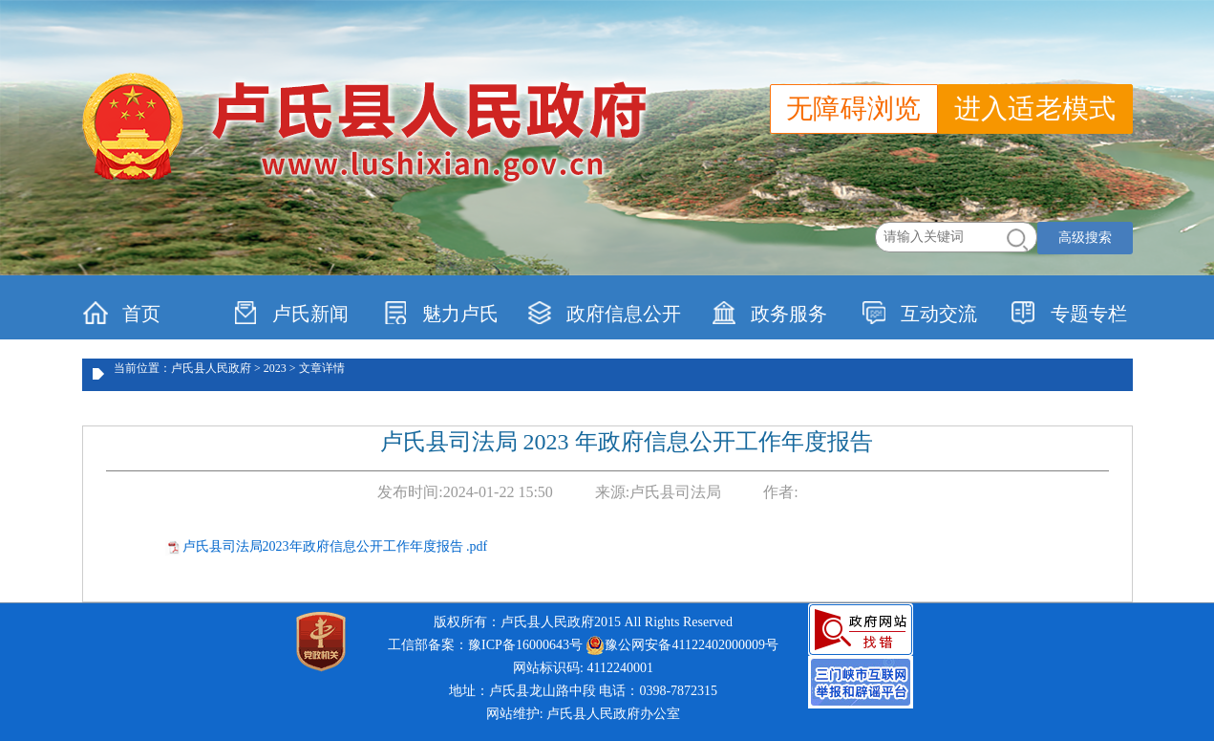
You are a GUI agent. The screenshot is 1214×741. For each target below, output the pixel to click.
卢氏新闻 (291, 312)
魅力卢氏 (441, 312)
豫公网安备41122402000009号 (681, 645)
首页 (121, 312)
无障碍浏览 (854, 108)
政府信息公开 (604, 312)
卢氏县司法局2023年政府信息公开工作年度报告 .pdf (335, 546)
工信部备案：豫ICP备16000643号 (485, 645)
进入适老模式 (1035, 108)
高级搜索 (1085, 237)
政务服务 (769, 312)
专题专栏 (1069, 312)
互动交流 (919, 312)
